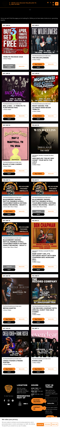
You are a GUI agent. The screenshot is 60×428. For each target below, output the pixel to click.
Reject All (42, 422)
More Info (21, 66)
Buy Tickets (38, 64)
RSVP (38, 67)
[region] (30, 421)
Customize (30, 422)
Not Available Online (9, 66)
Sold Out (38, 211)
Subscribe (50, 403)
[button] (30, 9)
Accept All (53, 422)
